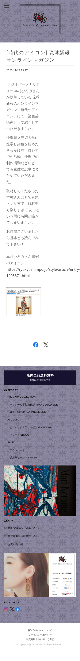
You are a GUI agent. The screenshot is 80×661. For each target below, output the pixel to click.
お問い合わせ (15, 544)
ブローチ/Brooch (20, 434)
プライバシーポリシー (40, 634)
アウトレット (17, 450)
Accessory (15, 419)
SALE (10, 442)
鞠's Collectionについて (23, 527)
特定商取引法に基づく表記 (23, 535)
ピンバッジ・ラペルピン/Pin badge (31, 427)
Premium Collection (21, 396)
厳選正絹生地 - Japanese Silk (28, 411)
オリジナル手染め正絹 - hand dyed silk (34, 404)
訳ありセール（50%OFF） (25, 457)
